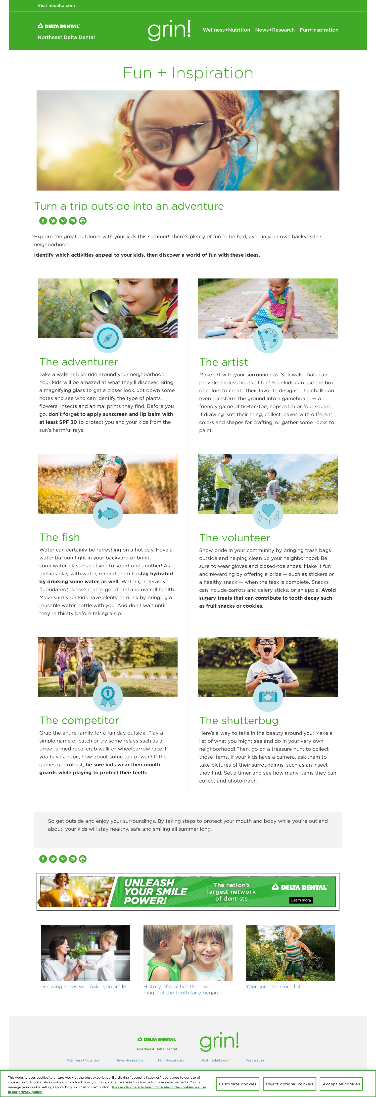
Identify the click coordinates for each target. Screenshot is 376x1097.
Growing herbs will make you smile (83, 986)
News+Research (275, 30)
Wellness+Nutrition (226, 30)
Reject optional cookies (289, 1084)
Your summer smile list (273, 986)
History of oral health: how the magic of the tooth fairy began (180, 989)
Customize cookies (237, 1084)
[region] (188, 1083)
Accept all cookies (341, 1084)
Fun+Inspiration (319, 30)
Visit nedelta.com (56, 5)
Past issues (254, 1060)
